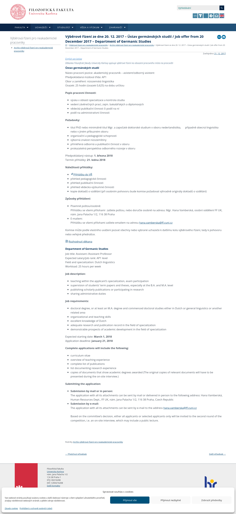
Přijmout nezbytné (171, 500)
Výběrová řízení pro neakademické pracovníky (33, 40)
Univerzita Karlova (55, 471)
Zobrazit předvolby (211, 500)
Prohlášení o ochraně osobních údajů (36, 508)
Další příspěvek (217, 454)
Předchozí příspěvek (76, 454)
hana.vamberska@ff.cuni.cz (156, 222)
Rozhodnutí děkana (78, 241)
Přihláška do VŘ (82, 174)
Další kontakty (53, 485)
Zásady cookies (11, 508)
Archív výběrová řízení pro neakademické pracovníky (132, 45)
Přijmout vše (130, 500)
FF (66, 45)
